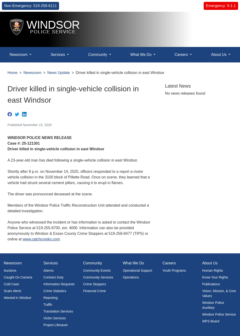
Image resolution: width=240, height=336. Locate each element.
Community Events (97, 270)
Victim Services (54, 318)
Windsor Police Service (219, 314)
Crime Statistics (54, 291)
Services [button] (58, 55)
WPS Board (210, 321)
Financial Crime (94, 291)
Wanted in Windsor (17, 298)
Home (13, 73)
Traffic (47, 304)
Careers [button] (182, 55)
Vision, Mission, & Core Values (219, 293)
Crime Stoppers (94, 284)
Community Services (98, 277)
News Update (58, 73)
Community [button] (98, 55)
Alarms (48, 270)
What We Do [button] (141, 55)
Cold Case (11, 284)
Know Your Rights (215, 277)
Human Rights (212, 270)
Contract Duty (53, 277)
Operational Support (137, 270)
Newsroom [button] (19, 55)
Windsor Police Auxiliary (213, 305)
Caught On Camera (18, 277)
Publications (211, 284)
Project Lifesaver (55, 325)
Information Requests (59, 284)
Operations (131, 277)
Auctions (10, 270)
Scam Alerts (12, 291)
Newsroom (32, 73)
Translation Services (58, 311)
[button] (226, 20)
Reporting (50, 298)
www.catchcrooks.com (41, 239)
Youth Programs (174, 270)
